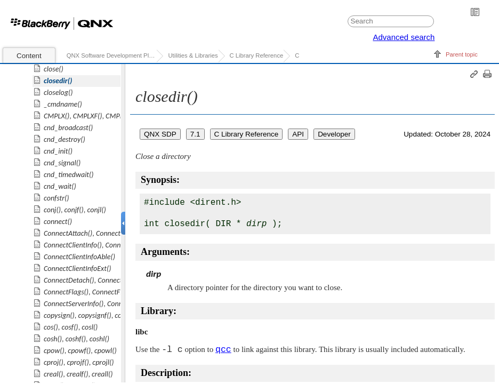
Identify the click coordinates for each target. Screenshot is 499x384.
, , (89, 116)
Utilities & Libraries (193, 55)
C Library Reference (257, 55)
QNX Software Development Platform (112, 55)
